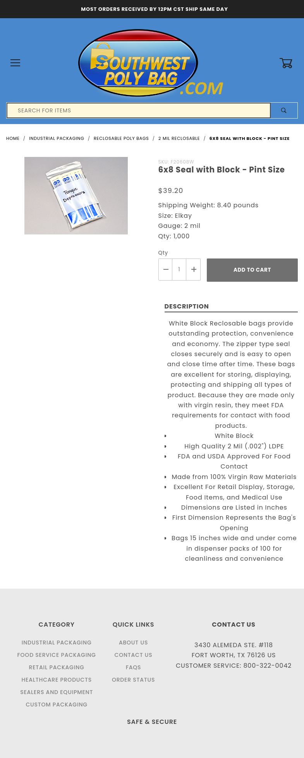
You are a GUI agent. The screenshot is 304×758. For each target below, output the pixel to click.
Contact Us (134, 655)
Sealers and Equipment (56, 692)
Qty (163, 253)
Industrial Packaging (57, 642)
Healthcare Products (56, 680)
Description (187, 306)
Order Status (133, 680)
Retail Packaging (56, 667)
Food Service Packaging (56, 655)
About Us (133, 642)
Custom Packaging (57, 704)
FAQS (133, 667)
